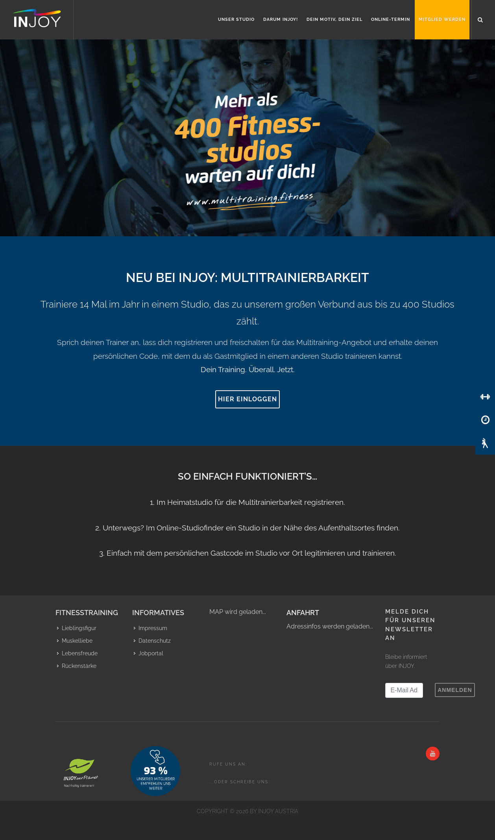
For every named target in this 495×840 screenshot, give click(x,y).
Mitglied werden (442, 19)
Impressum (153, 628)
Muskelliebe (77, 641)
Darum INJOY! (280, 19)
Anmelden (455, 690)
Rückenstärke (79, 666)
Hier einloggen (247, 399)
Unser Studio (236, 19)
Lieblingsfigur (79, 628)
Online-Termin (390, 19)
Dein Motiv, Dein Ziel (334, 19)
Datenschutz (155, 641)
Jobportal (151, 653)
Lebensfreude (80, 653)
